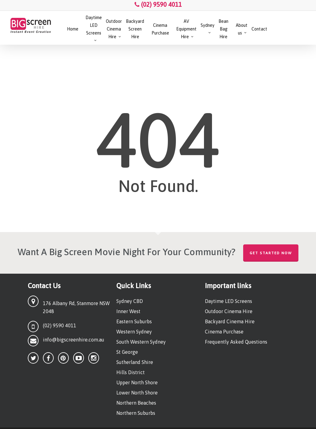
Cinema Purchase (224, 331)
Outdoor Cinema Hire (228, 311)
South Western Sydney (141, 342)
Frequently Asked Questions (236, 342)
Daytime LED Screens (228, 301)
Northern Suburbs (135, 413)
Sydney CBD (129, 301)
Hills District (130, 372)
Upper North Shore (137, 382)
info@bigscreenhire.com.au (73, 339)
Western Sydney (134, 331)
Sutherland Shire (134, 362)
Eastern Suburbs (134, 321)
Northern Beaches (136, 403)
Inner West (128, 311)
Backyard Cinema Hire (230, 321)
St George (127, 352)
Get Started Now (271, 253)
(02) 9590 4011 (158, 4)
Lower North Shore (137, 392)
